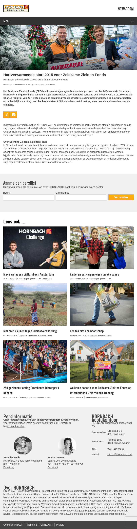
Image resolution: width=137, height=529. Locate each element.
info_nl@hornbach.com (119, 454)
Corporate (23, 335)
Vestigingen (47, 279)
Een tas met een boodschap (87, 331)
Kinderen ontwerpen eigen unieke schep (94, 274)
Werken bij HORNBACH (40, 524)
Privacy (60, 524)
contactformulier (16, 426)
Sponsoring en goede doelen (43, 84)
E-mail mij (8, 467)
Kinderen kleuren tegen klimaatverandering (30, 331)
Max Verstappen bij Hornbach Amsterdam (28, 274)
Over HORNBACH (13, 524)
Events (23, 397)
